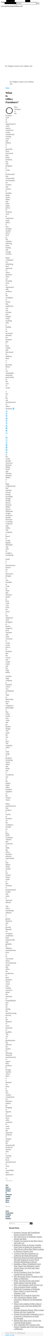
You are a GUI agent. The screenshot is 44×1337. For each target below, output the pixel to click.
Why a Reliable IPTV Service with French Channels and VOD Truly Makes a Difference (29, 1327)
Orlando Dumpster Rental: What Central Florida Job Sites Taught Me (29, 1311)
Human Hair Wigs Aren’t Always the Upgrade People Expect (27, 1322)
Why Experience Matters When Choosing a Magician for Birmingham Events (28, 1299)
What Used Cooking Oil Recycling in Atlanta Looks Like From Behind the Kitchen (27, 1306)
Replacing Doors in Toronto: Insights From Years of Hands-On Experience (27, 1246)
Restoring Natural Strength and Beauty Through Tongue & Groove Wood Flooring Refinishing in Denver (28, 1260)
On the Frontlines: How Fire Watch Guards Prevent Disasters (27, 1273)
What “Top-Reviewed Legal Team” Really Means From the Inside (27, 1282)
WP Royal (21, 1333)
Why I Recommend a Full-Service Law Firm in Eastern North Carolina (28, 1286)
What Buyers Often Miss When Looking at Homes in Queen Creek (29, 1250)
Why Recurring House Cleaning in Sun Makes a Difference (28, 1278)
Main (7, 88)
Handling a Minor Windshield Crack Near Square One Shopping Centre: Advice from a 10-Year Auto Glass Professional (27, 1267)
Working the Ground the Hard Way (27, 1295)
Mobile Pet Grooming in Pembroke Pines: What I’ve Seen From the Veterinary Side (27, 1291)
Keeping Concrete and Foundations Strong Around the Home (27, 1234)
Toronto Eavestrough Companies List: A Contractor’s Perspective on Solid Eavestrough (29, 1316)
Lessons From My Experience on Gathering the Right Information (26, 1254)
